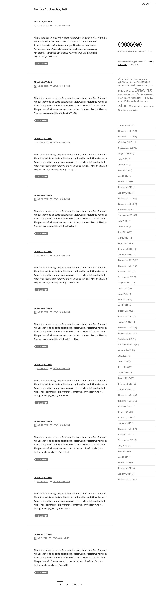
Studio (48, 22)
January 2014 (124, 473)
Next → (77, 584)
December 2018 (126, 198)
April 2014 (123, 457)
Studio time (137, 106)
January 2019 (124, 192)
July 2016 (123, 355)
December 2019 (126, 131)
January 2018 (124, 254)
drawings (122, 94)
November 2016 (126, 333)
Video (135, 109)
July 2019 (123, 159)
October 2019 (125, 142)
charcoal (130, 85)
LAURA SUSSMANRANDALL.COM (135, 51)
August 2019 (124, 153)
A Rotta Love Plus (141, 79)
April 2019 (123, 176)
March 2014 (124, 462)
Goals (140, 94)
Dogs (131, 90)
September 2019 (126, 147)
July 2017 (123, 288)
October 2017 (125, 271)
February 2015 (125, 417)
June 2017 (123, 294)
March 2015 (124, 412)
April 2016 (123, 372)
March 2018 (124, 243)
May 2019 (123, 170)
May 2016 (123, 367)
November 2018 (126, 204)
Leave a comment (61, 26)
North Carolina (147, 98)
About (146, 3)
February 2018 (125, 249)
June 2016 (123, 361)
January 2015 (124, 423)
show (135, 101)
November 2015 (126, 400)
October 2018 (125, 209)
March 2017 (124, 310)
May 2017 (123, 299)
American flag (126, 78)
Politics (128, 100)
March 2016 (124, 378)
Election (132, 94)
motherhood (148, 95)
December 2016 (126, 327)
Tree (152, 107)
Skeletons (143, 101)
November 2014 (126, 428)
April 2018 (123, 237)
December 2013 (126, 479)
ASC (139, 82)
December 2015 (126, 395)
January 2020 (124, 125)
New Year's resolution (129, 97)
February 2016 (125, 383)
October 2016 (125, 338)
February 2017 (125, 316)
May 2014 (123, 451)
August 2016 (124, 350)
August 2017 (124, 282)
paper (121, 101)
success (146, 106)
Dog (126, 90)
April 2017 (123, 305)
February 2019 (125, 187)
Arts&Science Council (127, 82)
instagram (42, 64)
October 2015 (125, 406)
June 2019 (123, 164)
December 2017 (126, 260)
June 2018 (123, 226)
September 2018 (126, 215)
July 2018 (123, 220)
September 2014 (126, 440)
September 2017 (126, 277)
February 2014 (125, 468)
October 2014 (125, 434)
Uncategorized (125, 109)
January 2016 (124, 389)
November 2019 (126, 136)
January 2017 (124, 322)
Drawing (38, 22)
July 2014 (123, 445)
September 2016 (126, 344)
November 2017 (126, 265)
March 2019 (124, 181)
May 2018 (123, 232)
